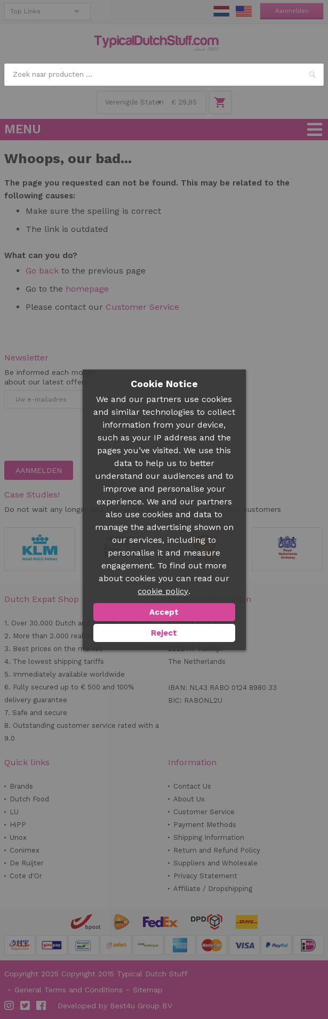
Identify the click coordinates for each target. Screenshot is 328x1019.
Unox (18, 837)
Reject (164, 633)
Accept (164, 612)
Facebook (41, 1005)
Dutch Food (29, 799)
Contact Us (192, 786)
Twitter (25, 1005)
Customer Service (142, 307)
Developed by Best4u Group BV (115, 1005)
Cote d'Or (26, 876)
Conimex (24, 850)
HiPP (18, 825)
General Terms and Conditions (68, 989)
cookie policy (163, 591)
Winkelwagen (220, 102)
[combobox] (164, 74)
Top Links (25, 11)
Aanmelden (292, 10)
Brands (21, 786)
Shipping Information (208, 837)
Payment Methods (204, 825)
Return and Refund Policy (216, 850)
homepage (87, 289)
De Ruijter (27, 863)
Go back (42, 271)
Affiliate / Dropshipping (212, 889)
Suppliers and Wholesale (215, 863)
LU (14, 812)
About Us (189, 799)
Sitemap (148, 989)
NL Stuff (221, 11)
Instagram (9, 1005)
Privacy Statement (205, 876)
